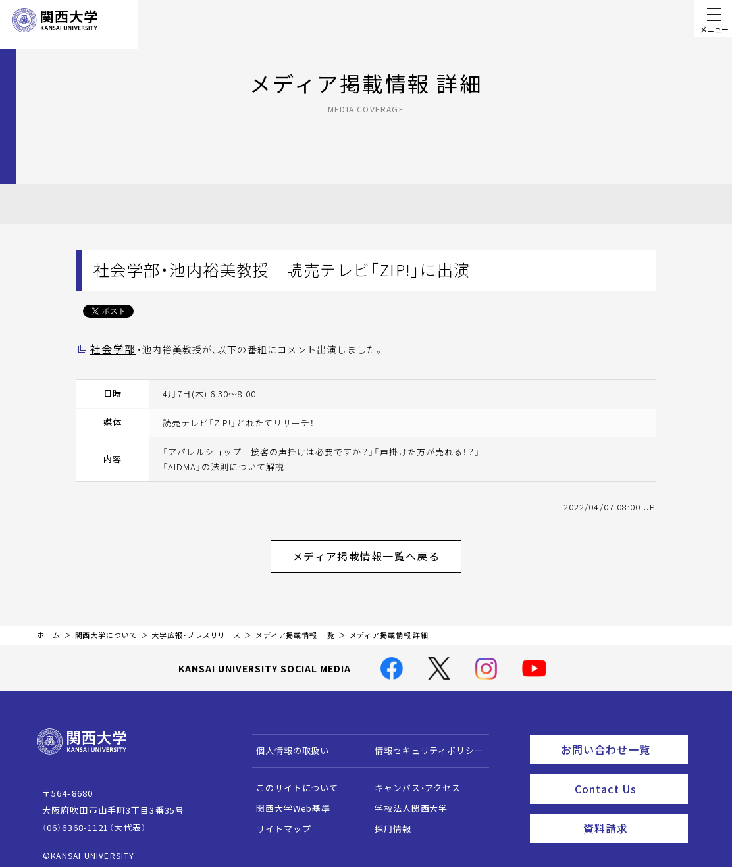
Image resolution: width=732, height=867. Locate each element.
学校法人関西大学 (405, 800)
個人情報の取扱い (286, 742)
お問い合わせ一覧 (621, 739)
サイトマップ (277, 820)
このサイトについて (291, 780)
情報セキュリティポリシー (423, 742)
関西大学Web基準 (287, 800)
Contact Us (627, 775)
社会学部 (110, 348)
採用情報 (387, 820)
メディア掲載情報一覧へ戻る (376, 551)
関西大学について (106, 627)
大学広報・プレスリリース (196, 627)
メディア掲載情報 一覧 (295, 627)
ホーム (49, 627)
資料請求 (631, 811)
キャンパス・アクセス (411, 780)
